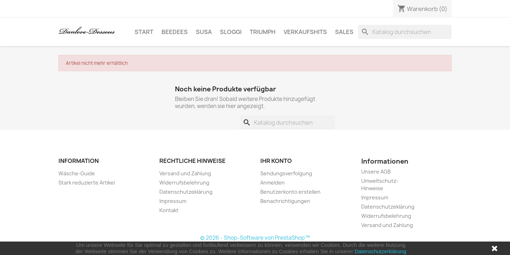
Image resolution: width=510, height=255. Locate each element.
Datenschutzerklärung (380, 251)
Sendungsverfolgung (286, 173)
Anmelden (272, 182)
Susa (204, 32)
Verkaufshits (305, 32)
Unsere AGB (376, 171)
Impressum (172, 201)
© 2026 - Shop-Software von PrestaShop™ (255, 238)
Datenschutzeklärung (185, 191)
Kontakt (168, 210)
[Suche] (405, 32)
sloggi (231, 32)
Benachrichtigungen (285, 201)
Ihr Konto (276, 161)
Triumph (263, 32)
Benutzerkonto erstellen (290, 191)
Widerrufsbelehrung (184, 182)
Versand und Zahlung (185, 173)
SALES (344, 32)
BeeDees (175, 32)
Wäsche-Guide (76, 173)
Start (144, 32)
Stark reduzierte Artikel (86, 182)
